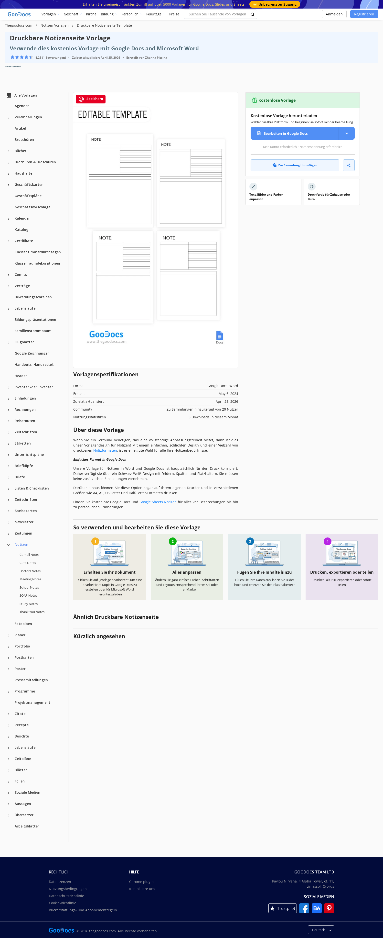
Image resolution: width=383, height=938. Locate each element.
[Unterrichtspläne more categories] (8, 455)
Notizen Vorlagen (55, 25)
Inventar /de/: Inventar (34, 387)
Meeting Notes (30, 579)
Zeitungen (23, 533)
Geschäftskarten (29, 184)
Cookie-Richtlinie (62, 903)
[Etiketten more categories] (8, 443)
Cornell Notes (29, 554)
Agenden (22, 105)
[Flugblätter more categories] (8, 342)
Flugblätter (24, 342)
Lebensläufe (25, 308)
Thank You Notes (32, 612)
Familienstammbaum (33, 330)
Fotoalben (23, 623)
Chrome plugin (141, 881)
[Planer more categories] (8, 635)
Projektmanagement (32, 702)
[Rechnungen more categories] (8, 410)
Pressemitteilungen (31, 680)
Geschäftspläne (28, 195)
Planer (20, 635)
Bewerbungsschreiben (33, 297)
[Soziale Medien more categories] (8, 793)
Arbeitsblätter (27, 826)
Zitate (20, 713)
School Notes (29, 587)
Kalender (22, 218)
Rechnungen (25, 409)
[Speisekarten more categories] (8, 511)
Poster (20, 668)
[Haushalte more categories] (8, 174)
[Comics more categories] (8, 275)
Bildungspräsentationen (35, 319)
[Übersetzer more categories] (8, 815)
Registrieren (364, 14)
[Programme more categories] (8, 691)
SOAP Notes (28, 595)
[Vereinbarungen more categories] (8, 117)
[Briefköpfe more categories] (8, 466)
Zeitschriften (26, 432)
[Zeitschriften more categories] (8, 432)
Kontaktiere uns (142, 888)
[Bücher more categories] (8, 151)
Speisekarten (26, 510)
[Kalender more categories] (8, 219)
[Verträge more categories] (8, 286)
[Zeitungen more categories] (8, 533)
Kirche (91, 14)
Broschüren (24, 139)
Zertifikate (24, 240)
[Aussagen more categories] (8, 804)
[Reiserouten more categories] (8, 421)
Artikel (20, 128)
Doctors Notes (30, 571)
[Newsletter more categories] (8, 522)
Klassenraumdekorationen (37, 263)
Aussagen (23, 803)
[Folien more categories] (8, 781)
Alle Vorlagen (21, 95)
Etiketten (23, 443)
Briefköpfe (24, 465)
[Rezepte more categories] (8, 725)
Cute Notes (28, 562)
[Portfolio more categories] (8, 646)
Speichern (90, 99)
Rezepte (22, 725)
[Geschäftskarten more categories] (8, 185)
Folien (20, 781)
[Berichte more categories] (8, 736)
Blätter (21, 770)
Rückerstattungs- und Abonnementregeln (83, 910)
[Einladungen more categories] (8, 398)
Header (21, 375)
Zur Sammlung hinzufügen (295, 165)
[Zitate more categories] (8, 714)
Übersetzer (24, 815)
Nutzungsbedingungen (68, 888)
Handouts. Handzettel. (34, 364)
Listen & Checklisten (32, 488)
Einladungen (25, 398)
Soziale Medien (27, 792)
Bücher (20, 150)
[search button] (252, 14)
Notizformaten (105, 450)
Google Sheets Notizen (158, 502)
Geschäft (71, 14)
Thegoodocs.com (19, 25)
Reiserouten (25, 420)
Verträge (22, 285)
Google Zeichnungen (32, 353)
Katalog (21, 229)
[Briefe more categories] (8, 477)
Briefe (20, 477)
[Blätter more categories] (8, 770)
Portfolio (22, 646)
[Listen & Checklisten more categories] (8, 488)
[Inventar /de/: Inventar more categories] (8, 387)
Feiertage (153, 14)
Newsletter (24, 522)
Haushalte (23, 173)
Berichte (22, 736)
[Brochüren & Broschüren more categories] (8, 162)
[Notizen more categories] (8, 545)
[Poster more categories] (8, 669)
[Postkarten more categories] (8, 658)
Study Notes (29, 604)
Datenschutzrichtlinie (66, 895)
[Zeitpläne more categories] (8, 759)
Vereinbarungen (28, 117)
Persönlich (129, 14)
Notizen (21, 544)
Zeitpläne (23, 758)
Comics (21, 274)
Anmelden (334, 14)
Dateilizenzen (60, 881)
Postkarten (24, 657)
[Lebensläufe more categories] (8, 309)
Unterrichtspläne (29, 454)
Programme (25, 691)
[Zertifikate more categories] (8, 241)
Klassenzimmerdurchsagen (38, 252)
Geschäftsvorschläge (32, 207)
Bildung (107, 14)
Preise (174, 14)
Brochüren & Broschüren (35, 162)
